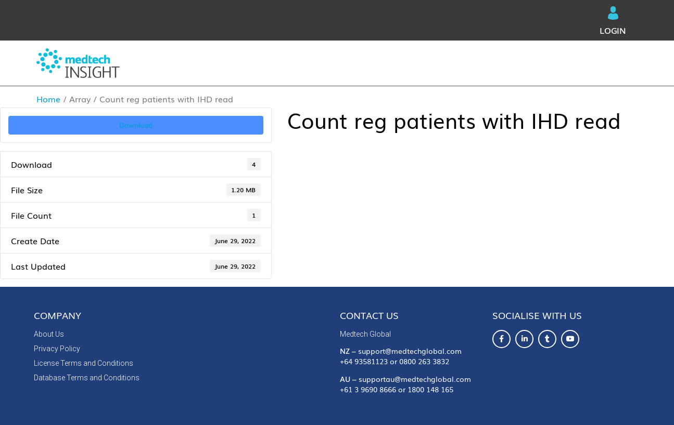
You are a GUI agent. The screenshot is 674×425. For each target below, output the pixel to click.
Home (48, 98)
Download (135, 124)
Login (613, 21)
